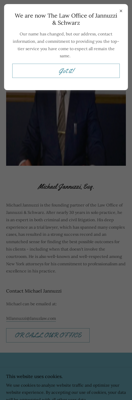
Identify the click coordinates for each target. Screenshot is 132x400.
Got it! (66, 71)
